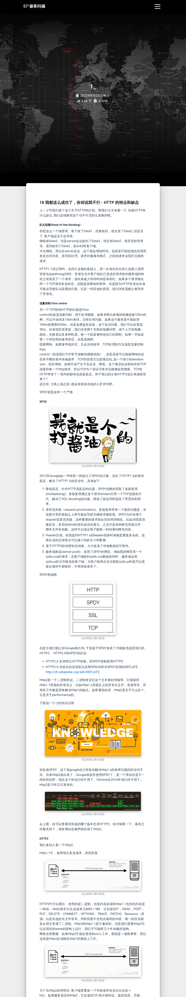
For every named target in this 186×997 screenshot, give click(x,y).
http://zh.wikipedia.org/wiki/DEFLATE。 (74, 672)
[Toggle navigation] (157, 6)
